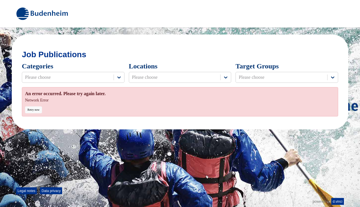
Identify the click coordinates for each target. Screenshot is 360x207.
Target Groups (257, 66)
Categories (37, 66)
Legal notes (26, 191)
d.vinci (337, 202)
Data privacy (51, 191)
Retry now (34, 109)
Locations (143, 66)
